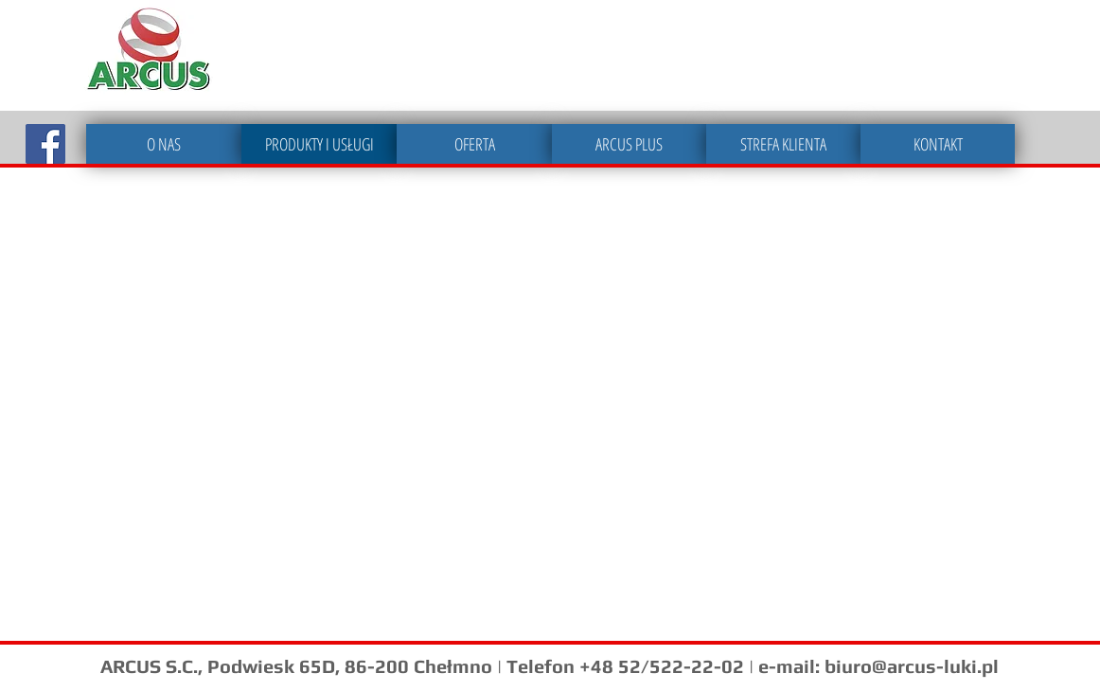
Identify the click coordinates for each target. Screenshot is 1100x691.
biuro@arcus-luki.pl (912, 666)
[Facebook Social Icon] (45, 144)
